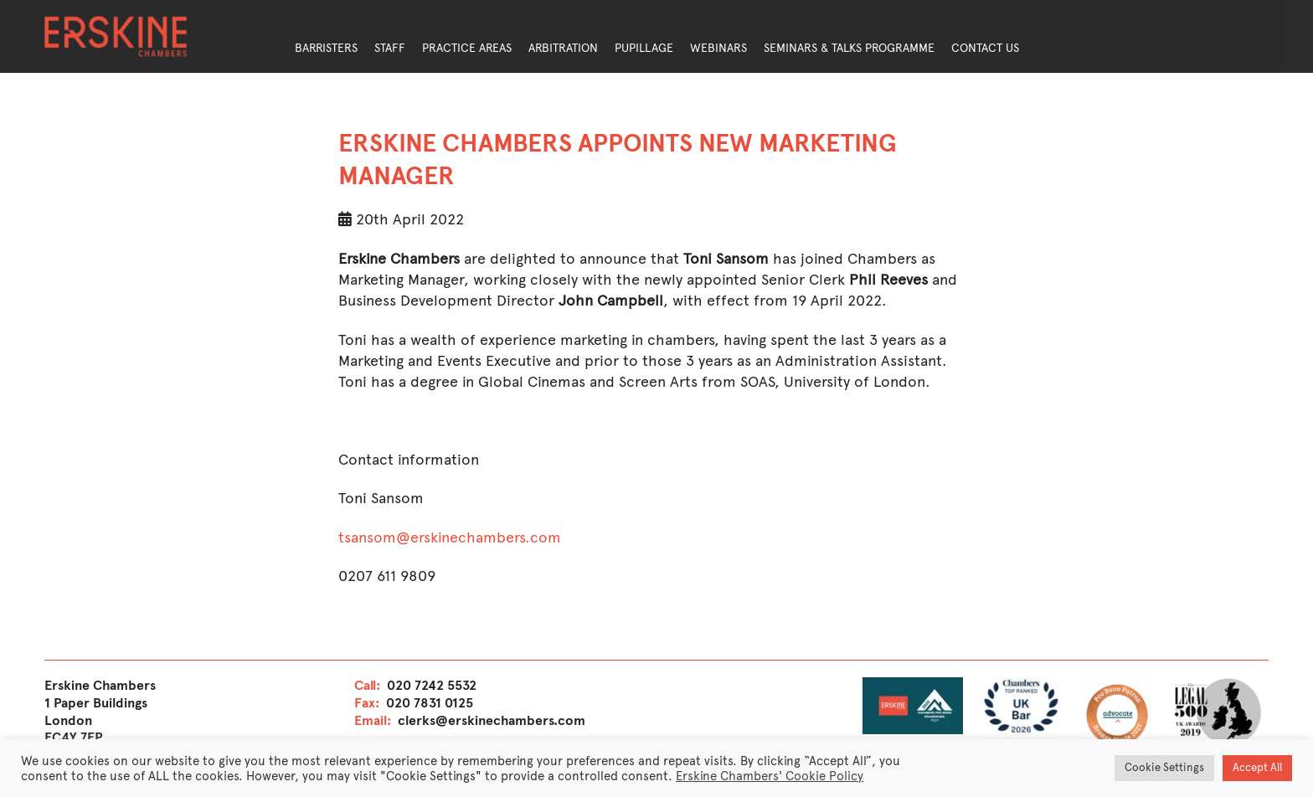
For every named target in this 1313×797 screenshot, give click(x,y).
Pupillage (644, 48)
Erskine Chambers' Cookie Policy (769, 776)
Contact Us (985, 48)
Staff (389, 48)
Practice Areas (467, 48)
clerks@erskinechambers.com (491, 720)
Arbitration (563, 48)
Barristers (326, 48)
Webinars (718, 48)
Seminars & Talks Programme (849, 48)
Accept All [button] (1257, 767)
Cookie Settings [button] (1164, 767)
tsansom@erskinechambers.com (449, 537)
